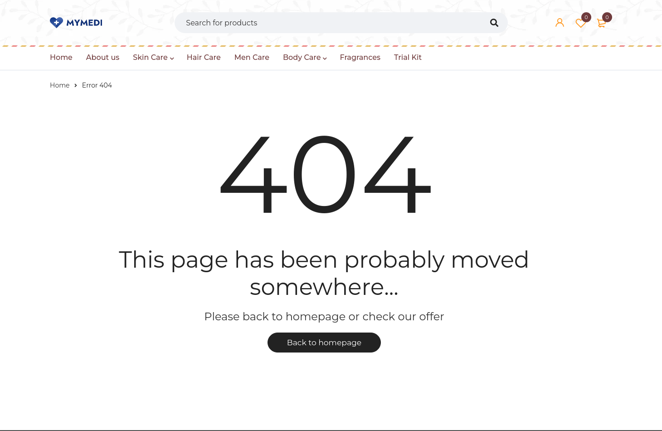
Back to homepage (324, 343)
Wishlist (580, 22)
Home (59, 85)
